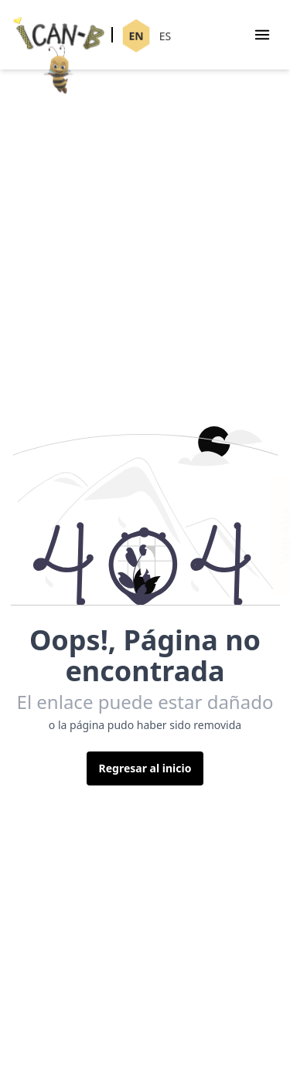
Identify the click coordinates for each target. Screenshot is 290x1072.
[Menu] (262, 34)
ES (165, 36)
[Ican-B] (58, 36)
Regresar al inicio (145, 768)
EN (135, 36)
